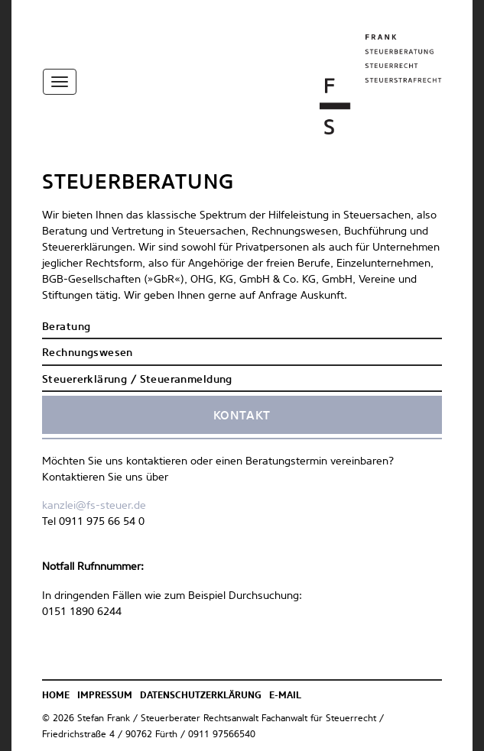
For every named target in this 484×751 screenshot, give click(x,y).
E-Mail (285, 696)
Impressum (104, 696)
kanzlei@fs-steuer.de (94, 505)
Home (56, 696)
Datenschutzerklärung (200, 696)
